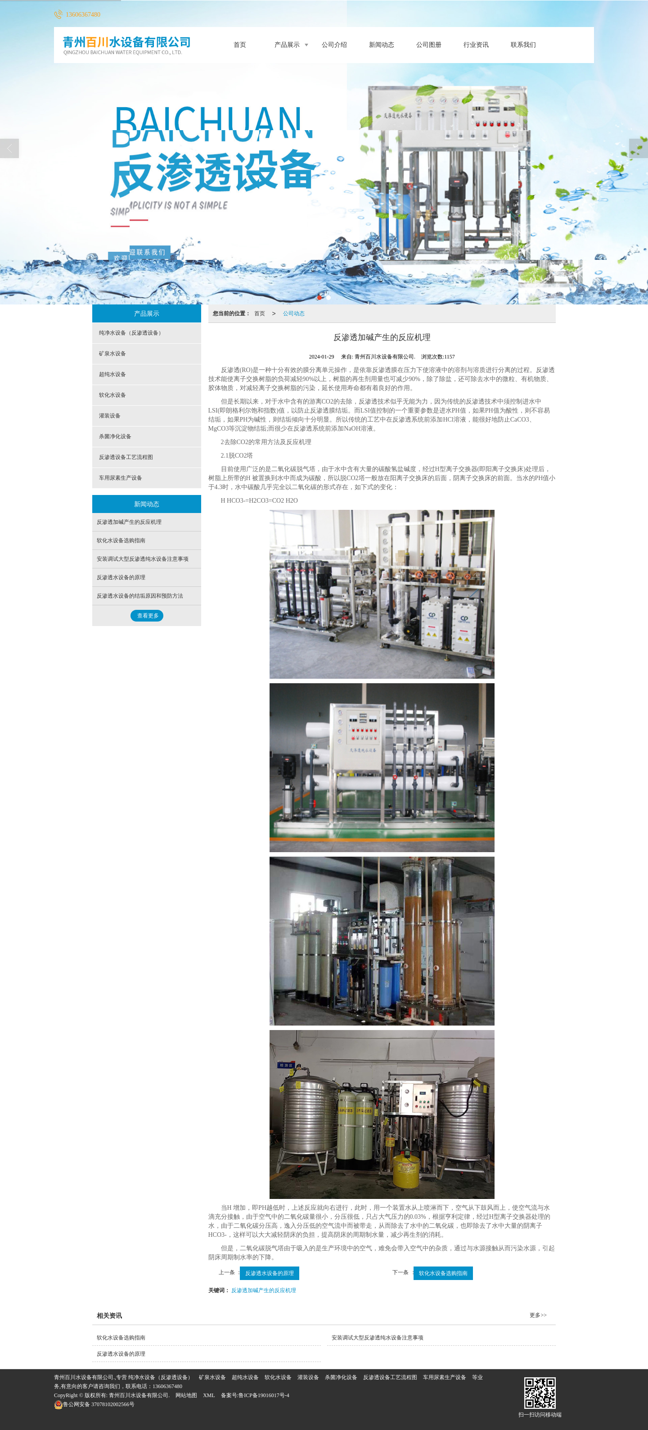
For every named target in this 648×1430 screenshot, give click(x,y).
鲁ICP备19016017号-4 (263, 1395)
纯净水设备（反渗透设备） (131, 333)
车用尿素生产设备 (120, 478)
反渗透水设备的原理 (269, 1273)
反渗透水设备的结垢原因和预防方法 (140, 596)
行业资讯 (476, 44)
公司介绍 (334, 44)
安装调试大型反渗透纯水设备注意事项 (143, 559)
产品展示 (287, 44)
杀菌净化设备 (115, 436)
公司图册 (428, 44)
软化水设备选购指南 (443, 1273)
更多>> (538, 1315)
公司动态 (294, 313)
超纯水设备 (112, 374)
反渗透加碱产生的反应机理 (263, 1290)
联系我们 (523, 44)
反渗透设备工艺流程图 (126, 457)
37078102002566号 (94, 1404)
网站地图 (186, 1395)
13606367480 (167, 1386)
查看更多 (148, 616)
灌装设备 (110, 416)
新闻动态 (381, 44)
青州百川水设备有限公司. (139, 1395)
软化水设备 (112, 395)
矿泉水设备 (112, 353)
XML (209, 1395)
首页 (240, 44)
